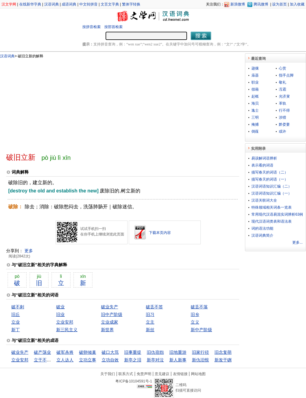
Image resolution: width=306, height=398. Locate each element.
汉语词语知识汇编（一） (271, 193)
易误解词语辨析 (264, 158)
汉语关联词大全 (264, 200)
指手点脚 (286, 75)
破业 (60, 306)
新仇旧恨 (200, 359)
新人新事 (177, 359)
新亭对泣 (155, 359)
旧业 (60, 314)
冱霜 (282, 89)
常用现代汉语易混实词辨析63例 (277, 214)
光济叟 (284, 96)
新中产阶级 (201, 329)
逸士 (255, 110)
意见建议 (162, 374)
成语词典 (69, 4)
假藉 (255, 89)
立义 (195, 322)
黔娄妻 (284, 124)
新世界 (107, 329)
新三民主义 (66, 329)
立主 (150, 322)
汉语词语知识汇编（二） (271, 186)
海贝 (255, 103)
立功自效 (110, 359)
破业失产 (109, 306)
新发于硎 (223, 359)
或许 (282, 131)
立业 (15, 322)
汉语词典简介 (262, 235)
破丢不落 (199, 306)
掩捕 (255, 124)
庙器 (255, 75)
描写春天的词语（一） (269, 179)
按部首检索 (113, 27)
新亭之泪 (132, 359)
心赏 (282, 68)
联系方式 (125, 374)
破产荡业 (42, 352)
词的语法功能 (262, 228)
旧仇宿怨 (155, 352)
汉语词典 (51, 4)
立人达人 (65, 359)
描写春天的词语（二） (269, 172)
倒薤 (255, 131)
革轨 (282, 103)
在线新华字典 (30, 4)
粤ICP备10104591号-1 (133, 381)
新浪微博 (237, 4)
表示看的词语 (262, 165)
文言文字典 (110, 4)
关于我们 (107, 374)
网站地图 (198, 374)
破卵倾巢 (87, 352)
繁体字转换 (131, 4)
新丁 (15, 329)
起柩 (255, 96)
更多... (297, 242)
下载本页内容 (160, 233)
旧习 (150, 314)
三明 (255, 117)
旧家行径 (200, 352)
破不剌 (17, 306)
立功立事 (87, 359)
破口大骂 (110, 352)
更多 (28, 250)
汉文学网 (9, 4)
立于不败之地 (46, 359)
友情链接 (180, 374)
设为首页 (279, 4)
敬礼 (282, 82)
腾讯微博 (261, 4)
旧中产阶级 (111, 314)
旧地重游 (177, 352)
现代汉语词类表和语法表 (271, 221)
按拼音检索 (91, 27)
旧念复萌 (223, 352)
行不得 (284, 110)
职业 (255, 82)
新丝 (150, 329)
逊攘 (255, 68)
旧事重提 (132, 352)
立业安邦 (64, 322)
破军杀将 (65, 352)
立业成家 (109, 322)
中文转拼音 (88, 4)
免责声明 (144, 374)
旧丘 (15, 314)
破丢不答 (154, 306)
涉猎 (282, 117)
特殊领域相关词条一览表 (271, 207)
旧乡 (195, 314)
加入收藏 (297, 4)
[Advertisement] (85, 103)
